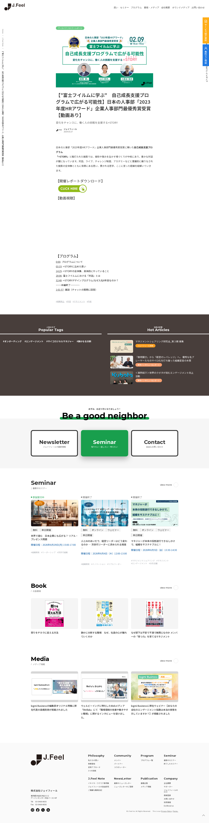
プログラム (136, 7)
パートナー (118, 762)
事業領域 (91, 762)
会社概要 (165, 7)
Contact (154, 443)
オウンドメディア (181, 7)
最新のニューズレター (122, 782)
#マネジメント (79, 301)
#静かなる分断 (84, 341)
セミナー (124, 7)
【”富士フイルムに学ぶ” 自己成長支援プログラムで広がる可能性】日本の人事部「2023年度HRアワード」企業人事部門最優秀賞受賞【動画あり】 (3, 108)
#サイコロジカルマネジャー (60, 341)
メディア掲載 (146, 785)
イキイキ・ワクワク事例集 (98, 782)
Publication (149, 777)
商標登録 (167, 794)
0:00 (58, 262)
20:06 (59, 275)
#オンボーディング (12, 341)
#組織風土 (60, 301)
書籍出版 (144, 782)
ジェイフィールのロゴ (171, 790)
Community (122, 754)
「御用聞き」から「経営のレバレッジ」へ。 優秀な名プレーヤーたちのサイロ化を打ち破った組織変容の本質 (164, 358)
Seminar (104, 443)
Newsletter (54, 443)
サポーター (168, 785)
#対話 (68, 301)
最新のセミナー (170, 759)
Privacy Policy (166, 810)
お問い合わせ (198, 7)
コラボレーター (120, 766)
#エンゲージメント (34, 341)
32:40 (59, 280)
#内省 (89, 301)
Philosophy (96, 754)
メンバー (117, 759)
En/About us (169, 804)
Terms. (175, 810)
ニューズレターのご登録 (123, 785)
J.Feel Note (3, 42)
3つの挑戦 (92, 769)
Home (3, 31)
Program (147, 754)
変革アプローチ (94, 766)
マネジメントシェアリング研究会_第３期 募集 (159, 341)
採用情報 (167, 801)
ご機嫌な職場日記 (95, 789)
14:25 (59, 271)
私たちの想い (93, 759)
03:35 (59, 266)
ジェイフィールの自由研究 (98, 785)
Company (171, 777)
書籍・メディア (151, 7)
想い (116, 7)
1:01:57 (60, 289)
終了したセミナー (171, 762)
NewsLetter (122, 777)
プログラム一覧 (147, 759)
